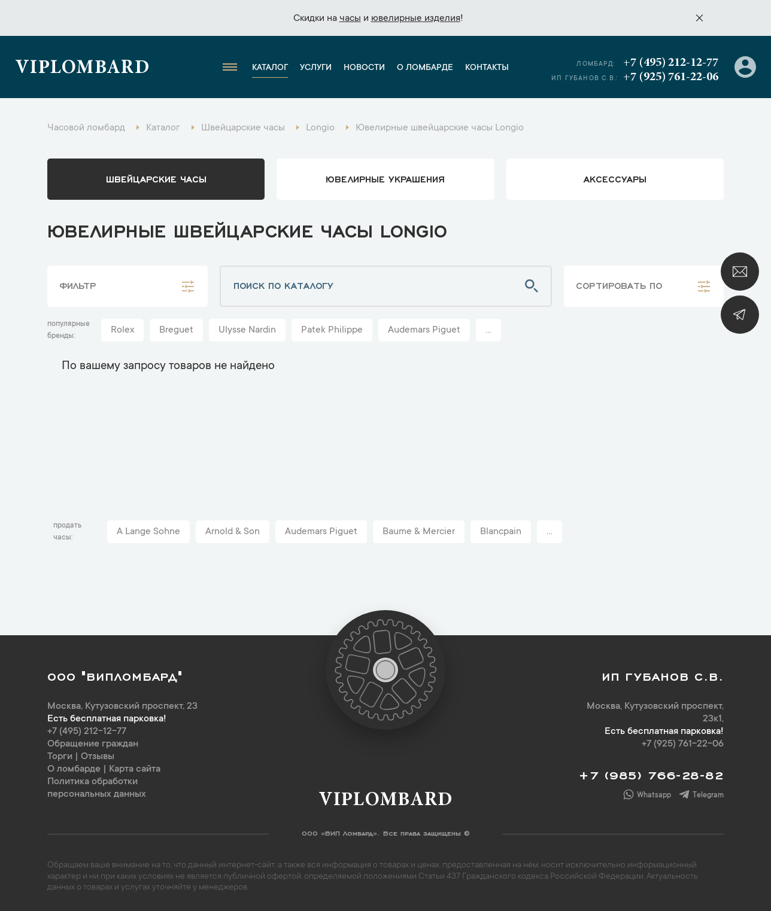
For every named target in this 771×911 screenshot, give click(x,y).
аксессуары (615, 178)
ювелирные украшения (385, 178)
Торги (59, 756)
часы (350, 18)
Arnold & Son (232, 531)
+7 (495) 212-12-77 (670, 63)
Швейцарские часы (156, 178)
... (488, 330)
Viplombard (82, 68)
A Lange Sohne (148, 531)
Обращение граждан (92, 744)
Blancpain (500, 531)
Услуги (316, 68)
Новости (364, 68)
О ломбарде (425, 68)
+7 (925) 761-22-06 (670, 77)
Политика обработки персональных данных (96, 788)
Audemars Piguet (424, 330)
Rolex (122, 330)
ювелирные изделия (415, 18)
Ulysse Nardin (247, 330)
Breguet (176, 330)
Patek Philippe (332, 330)
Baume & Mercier (419, 531)
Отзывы (97, 756)
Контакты (487, 68)
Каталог (270, 68)
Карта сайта (134, 769)
